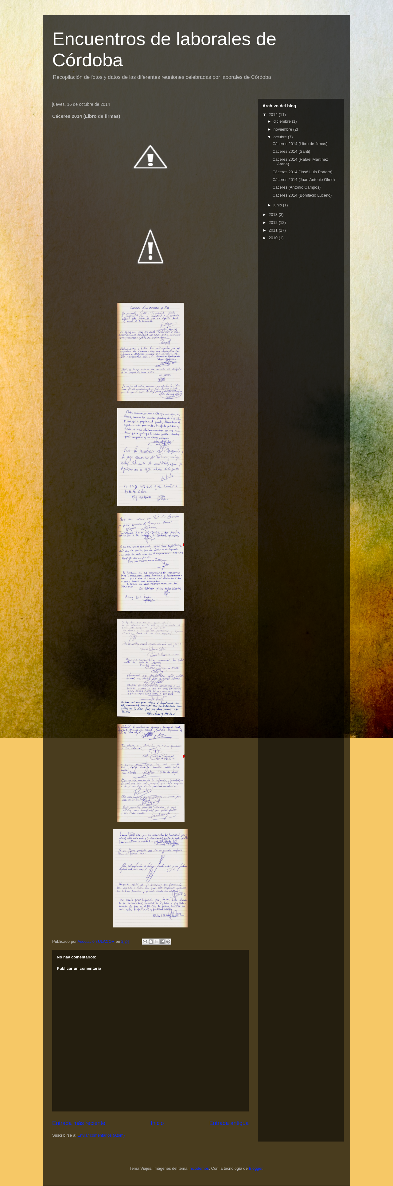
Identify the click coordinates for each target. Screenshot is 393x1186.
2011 (274, 230)
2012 (274, 222)
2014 (274, 114)
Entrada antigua (229, 1123)
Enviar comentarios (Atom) (101, 1135)
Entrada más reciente (78, 1123)
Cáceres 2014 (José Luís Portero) (302, 172)
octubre (281, 137)
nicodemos (199, 1168)
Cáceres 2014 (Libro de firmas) (299, 143)
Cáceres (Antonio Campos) (296, 187)
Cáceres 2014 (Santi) (291, 151)
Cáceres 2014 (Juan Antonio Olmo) (303, 179)
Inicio (157, 1123)
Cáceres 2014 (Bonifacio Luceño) (302, 195)
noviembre (283, 129)
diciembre (283, 121)
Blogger (255, 1168)
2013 (274, 214)
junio (278, 205)
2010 (274, 238)
